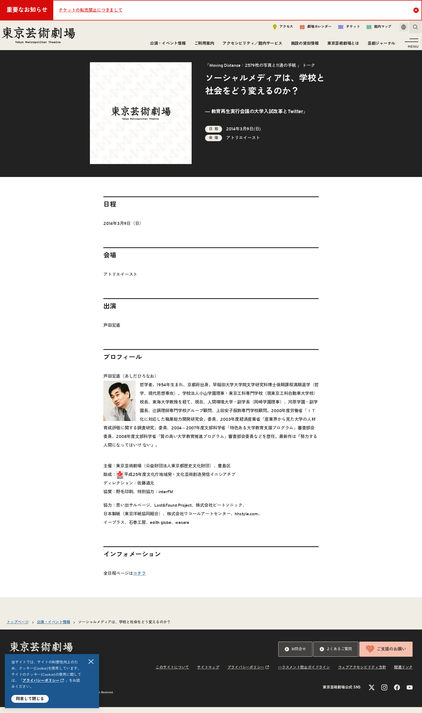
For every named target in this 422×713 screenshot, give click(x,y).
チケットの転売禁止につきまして (90, 10)
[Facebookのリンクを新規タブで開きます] (397, 693)
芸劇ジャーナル (380, 45)
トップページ (17, 628)
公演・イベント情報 (166, 45)
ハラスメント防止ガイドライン (304, 673)
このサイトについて (172, 673)
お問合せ (295, 655)
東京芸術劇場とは (341, 45)
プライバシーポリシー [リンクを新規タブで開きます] (40, 681)
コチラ (139, 579)
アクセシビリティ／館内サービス (250, 45)
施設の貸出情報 (303, 45)
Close (417, 10)
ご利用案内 (203, 45)
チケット (343, 29)
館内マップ (373, 28)
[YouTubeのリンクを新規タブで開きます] (410, 693)
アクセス (277, 29)
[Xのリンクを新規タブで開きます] (372, 693)
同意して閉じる (30, 699)
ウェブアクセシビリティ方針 (362, 673)
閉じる (91, 661)
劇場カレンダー (310, 28)
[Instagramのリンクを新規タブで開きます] (384, 693)
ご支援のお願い (386, 655)
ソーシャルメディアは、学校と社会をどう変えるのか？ (124, 628)
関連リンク (403, 673)
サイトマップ (208, 673)
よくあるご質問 (336, 655)
